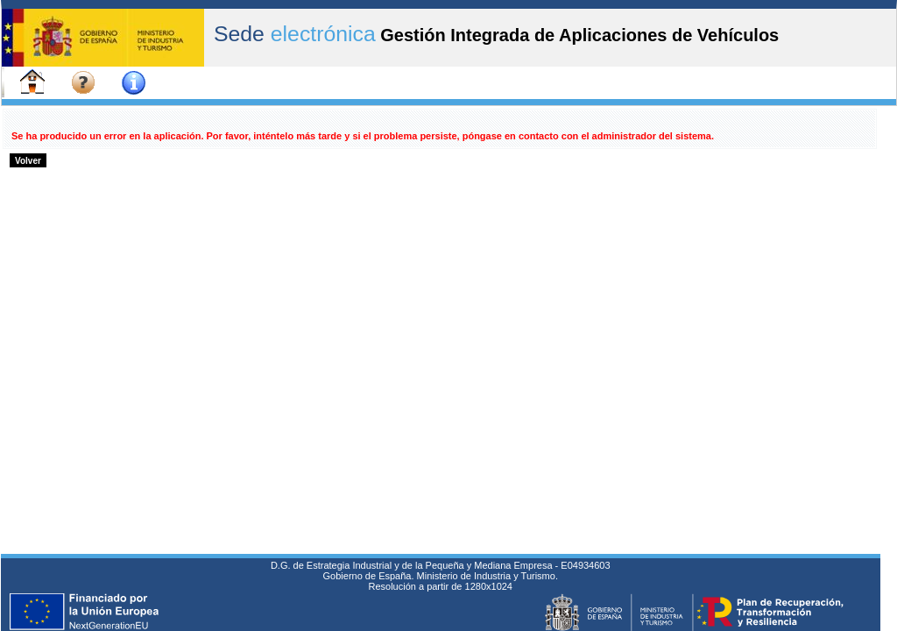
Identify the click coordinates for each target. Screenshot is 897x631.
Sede (295, 34)
